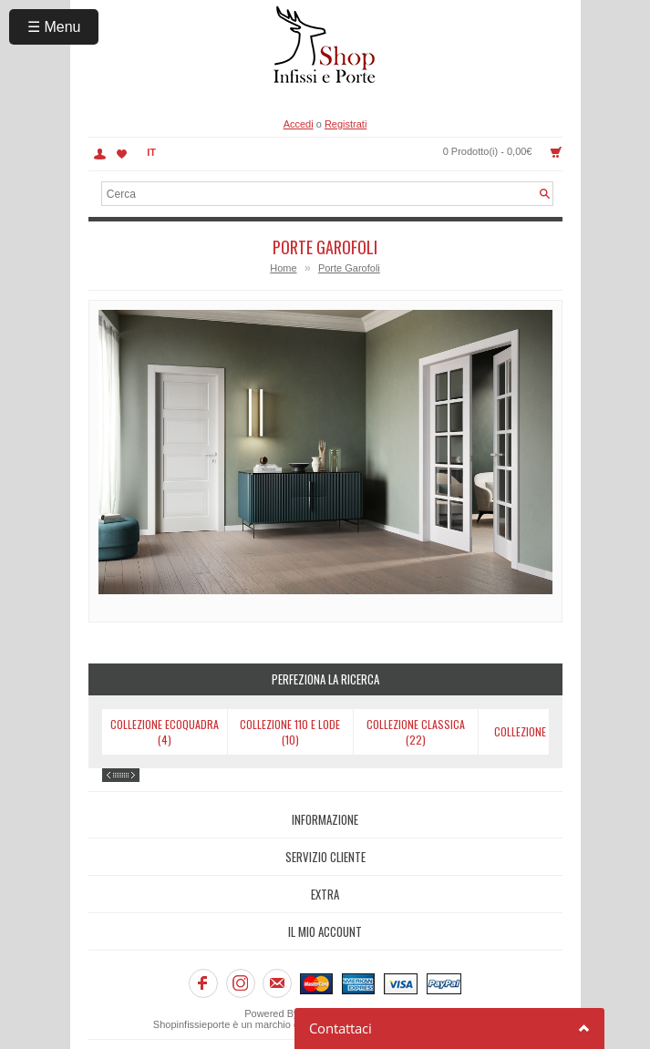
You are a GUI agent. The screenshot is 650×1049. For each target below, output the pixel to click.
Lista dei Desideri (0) (122, 154)
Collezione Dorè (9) (541, 731)
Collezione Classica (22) (415, 731)
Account (99, 154)
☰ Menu (53, 27)
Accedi (299, 123)
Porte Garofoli (349, 267)
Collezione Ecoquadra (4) (164, 731)
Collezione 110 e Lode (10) (290, 731)
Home (283, 267)
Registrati (345, 123)
